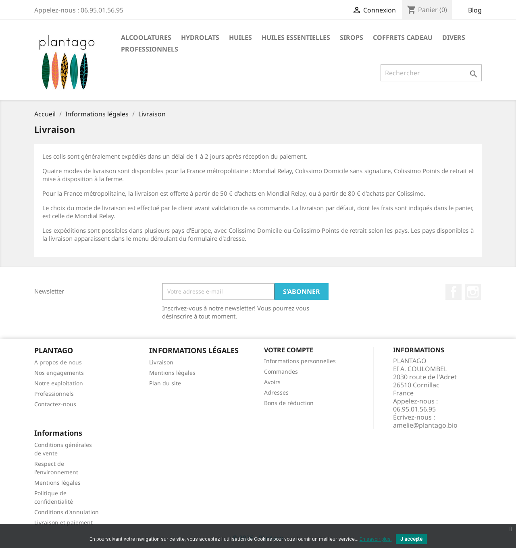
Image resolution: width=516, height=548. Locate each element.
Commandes (281, 371)
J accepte (411, 539)
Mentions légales (172, 372)
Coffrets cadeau (403, 37)
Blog (475, 10)
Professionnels (54, 393)
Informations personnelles (300, 361)
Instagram (473, 292)
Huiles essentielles (296, 37)
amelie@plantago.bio (425, 425)
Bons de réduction (289, 403)
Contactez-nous (55, 404)
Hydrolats (200, 37)
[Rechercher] (431, 72)
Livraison (161, 362)
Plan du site (165, 383)
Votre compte (288, 349)
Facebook (453, 292)
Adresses (276, 392)
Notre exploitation (58, 383)
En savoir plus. (376, 539)
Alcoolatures (146, 37)
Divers (453, 37)
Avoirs (272, 382)
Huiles (240, 37)
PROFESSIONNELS (149, 49)
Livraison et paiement (63, 522)
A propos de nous (58, 362)
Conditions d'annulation (66, 512)
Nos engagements (59, 372)
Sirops (351, 37)
